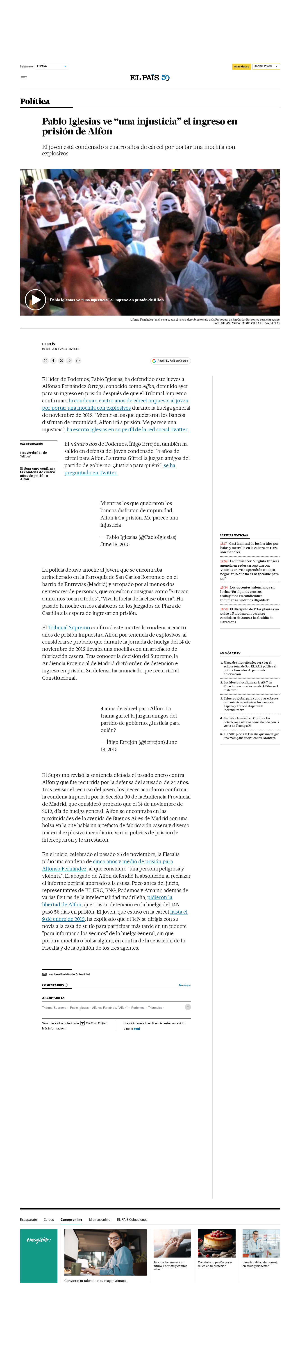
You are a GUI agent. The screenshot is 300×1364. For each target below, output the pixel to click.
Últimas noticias (234, 535)
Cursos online (71, 1219)
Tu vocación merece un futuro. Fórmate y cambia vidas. (170, 1266)
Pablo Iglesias (79, 1007)
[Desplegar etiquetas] (188, 1007)
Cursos (49, 1219)
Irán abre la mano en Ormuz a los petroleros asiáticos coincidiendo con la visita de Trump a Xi (251, 722)
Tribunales (155, 1007)
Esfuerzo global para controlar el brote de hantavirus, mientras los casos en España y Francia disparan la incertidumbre (251, 704)
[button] (150, 242)
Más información (54, 1028)
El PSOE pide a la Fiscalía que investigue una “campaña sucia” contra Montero (251, 736)
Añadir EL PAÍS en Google (173, 360)
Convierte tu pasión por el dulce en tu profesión (215, 1264)
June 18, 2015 (115, 544)
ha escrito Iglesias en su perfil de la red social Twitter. (127, 429)
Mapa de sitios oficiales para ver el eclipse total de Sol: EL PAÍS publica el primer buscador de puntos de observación (250, 668)
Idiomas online (99, 1219)
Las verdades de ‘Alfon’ (33, 454)
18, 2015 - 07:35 (66, 349)
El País (48, 344)
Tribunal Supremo (69, 627)
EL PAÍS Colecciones (132, 1219)
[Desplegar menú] (23, 77)
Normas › (185, 985)
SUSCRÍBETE (241, 66)
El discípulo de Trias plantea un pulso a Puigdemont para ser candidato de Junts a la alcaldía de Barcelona (249, 615)
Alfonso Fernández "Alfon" (110, 1007)
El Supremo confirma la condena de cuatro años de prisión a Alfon (37, 474)
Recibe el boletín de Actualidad (69, 974)
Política (35, 101)
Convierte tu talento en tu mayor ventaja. (95, 1281)
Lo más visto (230, 652)
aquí (137, 1028)
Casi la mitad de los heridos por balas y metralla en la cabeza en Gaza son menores (249, 548)
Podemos (137, 1007)
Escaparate (28, 1219)
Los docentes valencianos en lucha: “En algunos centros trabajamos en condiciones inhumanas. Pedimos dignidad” (247, 593)
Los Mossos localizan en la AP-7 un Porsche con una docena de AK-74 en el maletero (251, 686)
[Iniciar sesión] (266, 67)
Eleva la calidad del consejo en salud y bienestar (260, 1264)
